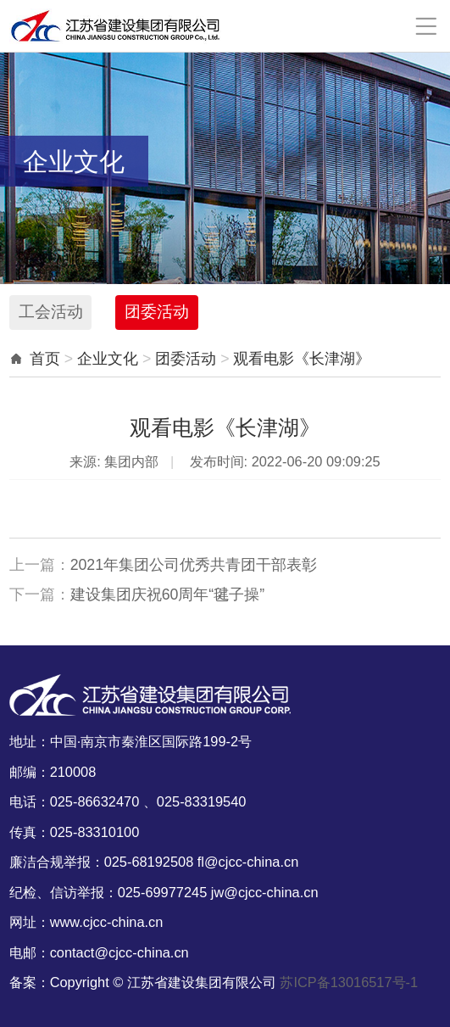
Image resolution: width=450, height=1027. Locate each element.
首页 (45, 358)
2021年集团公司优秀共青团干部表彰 (193, 564)
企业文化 (107, 358)
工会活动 (51, 312)
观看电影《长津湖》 (301, 358)
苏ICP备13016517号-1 (349, 982)
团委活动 (157, 312)
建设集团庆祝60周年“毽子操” (167, 594)
